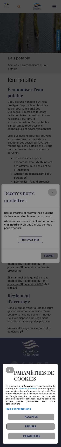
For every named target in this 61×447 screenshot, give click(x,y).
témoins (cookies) (28, 388)
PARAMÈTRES (31, 436)
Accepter (31, 417)
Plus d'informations (18, 408)
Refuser (30, 426)
